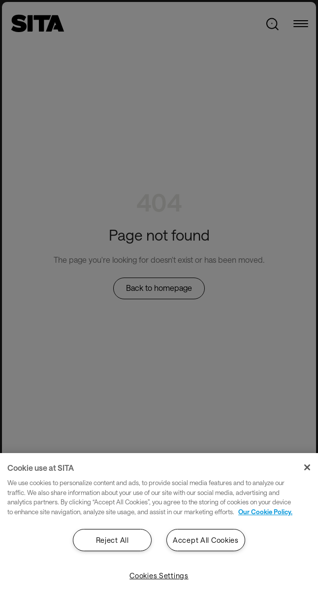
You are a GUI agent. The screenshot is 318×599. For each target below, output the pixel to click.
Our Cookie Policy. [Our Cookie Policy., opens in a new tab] (265, 512)
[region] (159, 526)
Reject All (112, 540)
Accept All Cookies (206, 540)
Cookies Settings (159, 575)
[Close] (307, 467)
